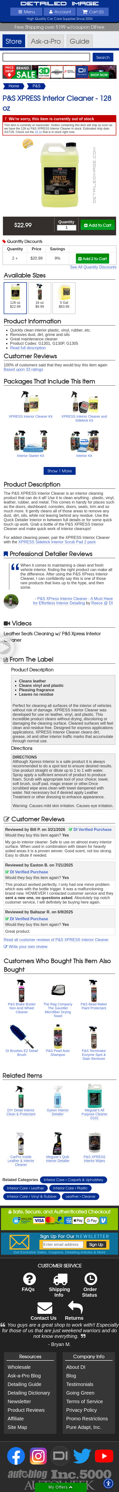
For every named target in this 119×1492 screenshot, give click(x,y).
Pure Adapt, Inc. (83, 1427)
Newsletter (19, 1401)
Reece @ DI (102, 603)
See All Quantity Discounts (93, 267)
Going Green (80, 1393)
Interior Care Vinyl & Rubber (31, 1196)
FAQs (29, 1285)
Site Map (17, 1427)
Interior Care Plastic (70, 1188)
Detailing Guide (24, 1384)
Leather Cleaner (80, 1196)
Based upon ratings (23, 369)
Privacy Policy (81, 1410)
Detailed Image (59, 3)
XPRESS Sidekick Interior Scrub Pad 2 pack (57, 542)
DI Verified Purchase (90, 829)
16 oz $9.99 (40, 296)
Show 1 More (60, 471)
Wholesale (19, 1367)
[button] (108, 1483)
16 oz (38, 132)
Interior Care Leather (25, 1188)
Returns (74, 1314)
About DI (75, 1367)
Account (59, 11)
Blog (71, 1375)
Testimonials (79, 1384)
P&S (36, 86)
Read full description (28, 348)
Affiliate (16, 1418)
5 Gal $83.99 (64, 296)
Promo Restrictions (87, 1418)
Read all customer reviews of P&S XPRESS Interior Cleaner (56, 940)
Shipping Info (59, 1288)
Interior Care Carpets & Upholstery (73, 1179)
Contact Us (44, 1314)
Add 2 (92, 258)
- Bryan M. (59, 1344)
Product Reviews (26, 1410)
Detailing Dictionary (29, 1393)
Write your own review (26, 947)
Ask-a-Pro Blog (24, 1375)
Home (14, 86)
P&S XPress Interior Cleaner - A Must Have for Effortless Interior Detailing (73, 601)
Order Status (89, 1288)
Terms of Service (84, 1401)
